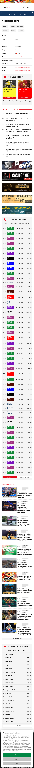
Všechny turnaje (24, 477)
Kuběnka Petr (9, 707)
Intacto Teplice (9, 412)
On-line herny (15, 77)
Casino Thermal (10, 268)
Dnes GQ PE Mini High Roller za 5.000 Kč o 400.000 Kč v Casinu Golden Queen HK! (19, 144)
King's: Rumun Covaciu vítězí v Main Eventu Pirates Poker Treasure (24, 494)
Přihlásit (24, 7)
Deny (16, 759)
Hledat (28, 7)
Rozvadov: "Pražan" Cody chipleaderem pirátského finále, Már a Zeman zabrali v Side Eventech (24, 537)
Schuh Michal (9, 697)
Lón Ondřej (8, 676)
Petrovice (10, 282)
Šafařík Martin (10, 711)
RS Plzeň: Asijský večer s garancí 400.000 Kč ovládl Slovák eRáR (23, 523)
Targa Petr (8, 661)
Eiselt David (9, 679)
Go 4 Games (13, 12)
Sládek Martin (9, 658)
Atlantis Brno (10, 312)
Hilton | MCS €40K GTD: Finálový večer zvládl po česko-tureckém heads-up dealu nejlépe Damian (24, 631)
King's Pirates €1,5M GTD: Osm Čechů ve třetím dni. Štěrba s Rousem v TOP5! (24, 617)
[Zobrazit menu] (31, 7)
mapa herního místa (21, 57)
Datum (7, 223)
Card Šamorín (10, 238)
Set (17, 763)
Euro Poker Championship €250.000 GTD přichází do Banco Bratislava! (23, 509)
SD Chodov (9, 258)
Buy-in (21, 223)
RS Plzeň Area (10, 389)
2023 (24, 650)
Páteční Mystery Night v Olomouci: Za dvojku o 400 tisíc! (24, 590)
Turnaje (5, 31)
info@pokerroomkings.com (23, 67)
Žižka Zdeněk (9, 654)
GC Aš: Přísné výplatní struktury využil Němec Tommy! (24, 603)
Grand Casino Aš (28, 12)
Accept (17, 755)
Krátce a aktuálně (10, 109)
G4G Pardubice (10, 384)
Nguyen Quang (9, 665)
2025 (14, 650)
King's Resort (5, 12)
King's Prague (9, 253)
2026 (9, 650)
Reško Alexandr (10, 672)
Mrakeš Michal (9, 718)
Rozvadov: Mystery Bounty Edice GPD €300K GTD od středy (24, 577)
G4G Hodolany (10, 291)
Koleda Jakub (9, 722)
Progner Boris (9, 683)
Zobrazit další (17, 639)
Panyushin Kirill (10, 690)
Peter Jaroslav (10, 704)
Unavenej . (8, 714)
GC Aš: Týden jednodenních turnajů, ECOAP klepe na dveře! (24, 565)
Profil (5, 27)
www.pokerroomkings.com (23, 70)
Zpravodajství (25, 488)
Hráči (13, 31)
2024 (19, 650)
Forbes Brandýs (9, 404)
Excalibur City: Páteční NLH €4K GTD (18, 113)
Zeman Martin (9, 668)
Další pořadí (17, 726)
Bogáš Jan (8, 693)
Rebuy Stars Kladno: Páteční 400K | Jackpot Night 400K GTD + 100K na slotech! (17, 137)
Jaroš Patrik (9, 686)
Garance (14, 223)
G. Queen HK (10, 302)
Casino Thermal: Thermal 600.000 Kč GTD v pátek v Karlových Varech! (18, 130)
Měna (27, 223)
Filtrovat (10, 477)
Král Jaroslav (9, 700)
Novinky (23, 489)
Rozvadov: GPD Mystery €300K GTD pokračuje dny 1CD (18, 125)
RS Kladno (9, 263)
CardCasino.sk (21, 14)
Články (21, 31)
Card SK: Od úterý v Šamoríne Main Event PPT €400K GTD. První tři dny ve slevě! (24, 551)
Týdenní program (17, 27)
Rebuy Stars (20, 12)
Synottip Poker (13, 14)
